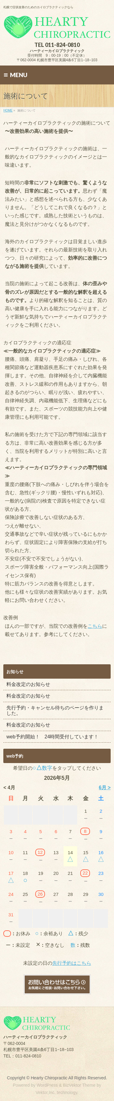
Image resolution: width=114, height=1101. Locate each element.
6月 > (105, 787)
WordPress (46, 1085)
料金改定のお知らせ (28, 684)
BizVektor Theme (79, 1085)
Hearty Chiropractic (49, 1077)
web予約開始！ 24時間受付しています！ (52, 736)
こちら (95, 626)
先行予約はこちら (71, 963)
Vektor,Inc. (46, 1092)
